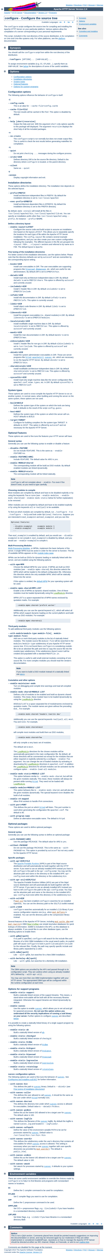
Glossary (91, 5)
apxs (22, 674)
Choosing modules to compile (21, 490)
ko (68, 22)
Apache (7, 13)
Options (82, 21)
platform (61, 38)
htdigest (46, 1051)
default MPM (42, 581)
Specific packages (16, 858)
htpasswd (30, 269)
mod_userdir (42, 1149)
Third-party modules (17, 626)
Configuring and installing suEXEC (22, 1079)
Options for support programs (26, 87)
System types (19, 82)
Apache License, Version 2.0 (30, 1252)
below (25, 66)
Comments (83, 36)
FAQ (85, 5)
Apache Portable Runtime (28, 864)
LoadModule (59, 593)
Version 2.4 (42, 13)
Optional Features (17, 433)
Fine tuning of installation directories (29, 1089)
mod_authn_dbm (62, 922)
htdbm (45, 1045)
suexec (48, 357)
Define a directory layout (19, 224)
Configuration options (23, 77)
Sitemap (100, 5)
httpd (28, 357)
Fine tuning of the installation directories (26, 252)
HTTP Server (17, 13)
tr (73, 22)
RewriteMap (33, 924)
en (60, 22)
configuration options (21, 1074)
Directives (78, 5)
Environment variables (87, 24)
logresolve (47, 1063)
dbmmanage (41, 269)
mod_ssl (19, 901)
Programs (53, 13)
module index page (45, 553)
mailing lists (84, 1242)
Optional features (21, 84)
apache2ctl (38, 357)
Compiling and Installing (88, 31)
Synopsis (82, 18)
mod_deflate (58, 912)
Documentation (30, 13)
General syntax (15, 441)
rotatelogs (47, 1069)
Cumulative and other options (21, 680)
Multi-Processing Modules (20, 545)
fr (64, 22)
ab (43, 1032)
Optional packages (17, 824)
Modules (69, 5)
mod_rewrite (14, 924)
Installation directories (23, 79)
